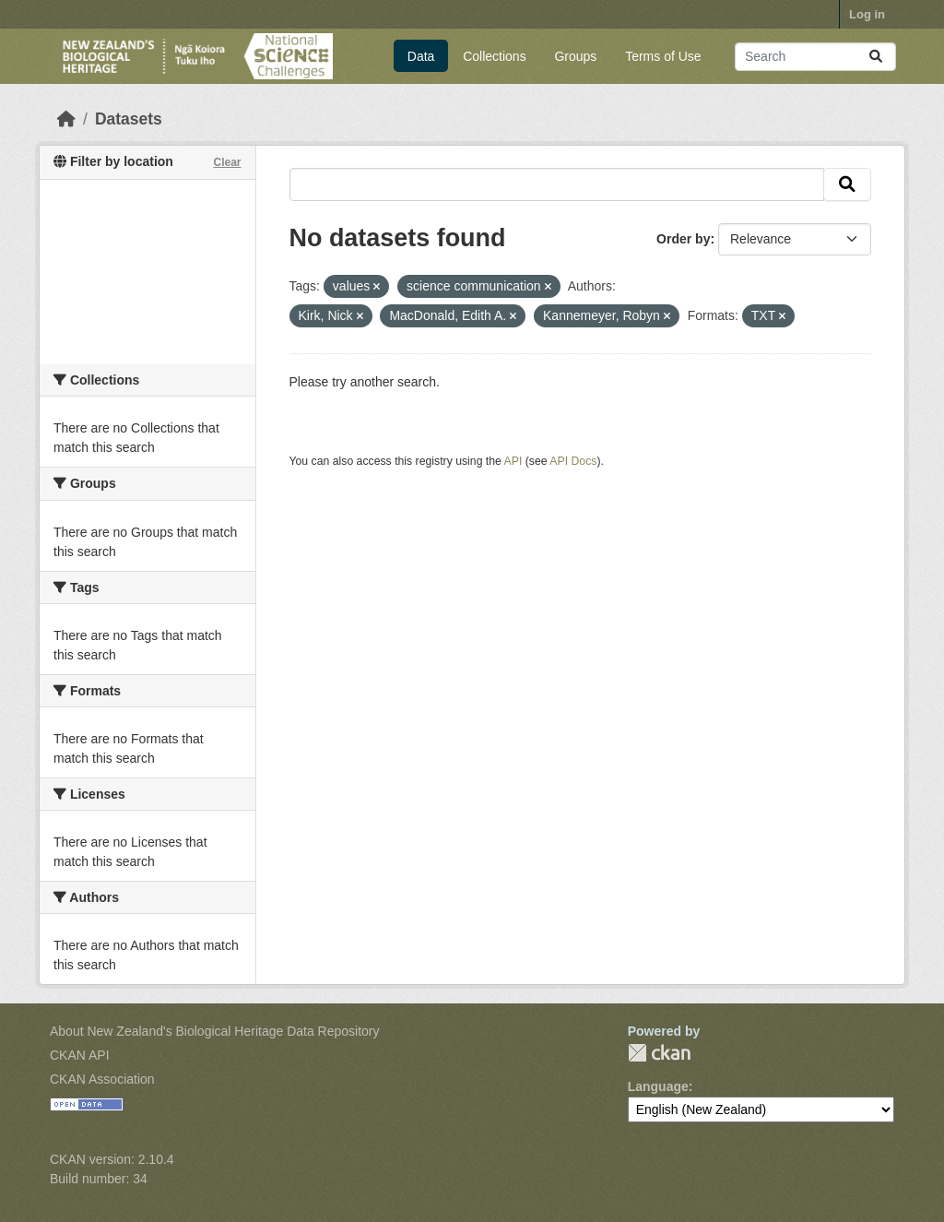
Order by (683, 238)
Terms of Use (663, 56)
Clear (227, 162)
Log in (867, 14)
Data (421, 56)
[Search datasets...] (815, 56)
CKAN (659, 1052)
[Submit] (875, 56)
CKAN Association (102, 1079)
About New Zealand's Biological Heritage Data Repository (215, 1031)
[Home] (66, 119)
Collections (494, 56)
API (513, 461)
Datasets (128, 119)
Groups (575, 56)
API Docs (572, 461)
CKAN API (80, 1055)
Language (658, 1086)
